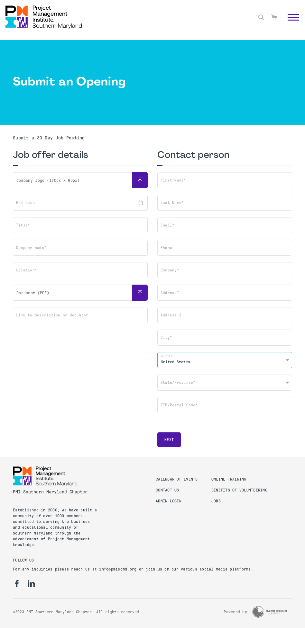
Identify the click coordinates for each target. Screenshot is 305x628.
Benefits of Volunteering (239, 490)
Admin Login (168, 501)
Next (169, 440)
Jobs (216, 501)
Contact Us (167, 490)
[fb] (17, 583)
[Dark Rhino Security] (270, 611)
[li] (31, 583)
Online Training (228, 479)
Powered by (235, 612)
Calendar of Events (177, 479)
